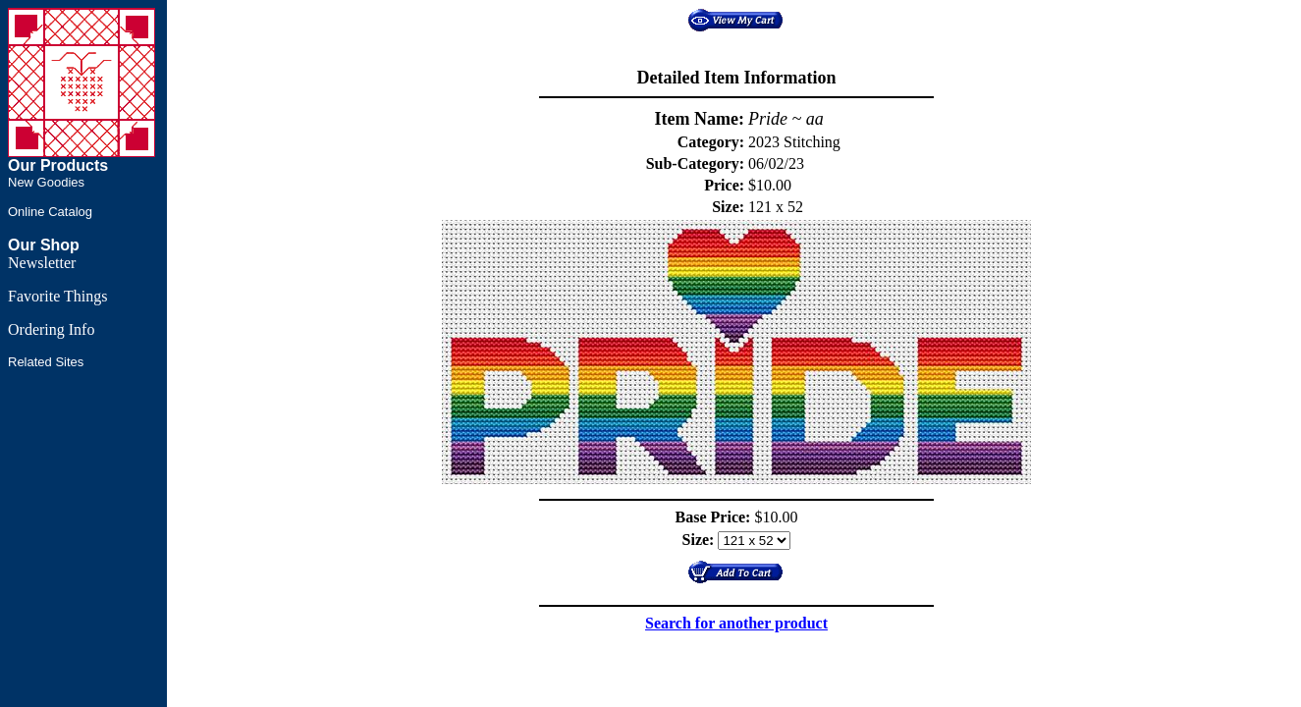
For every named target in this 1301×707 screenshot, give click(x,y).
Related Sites (45, 361)
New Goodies (46, 182)
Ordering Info (51, 329)
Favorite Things (57, 296)
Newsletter (42, 262)
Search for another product (736, 623)
